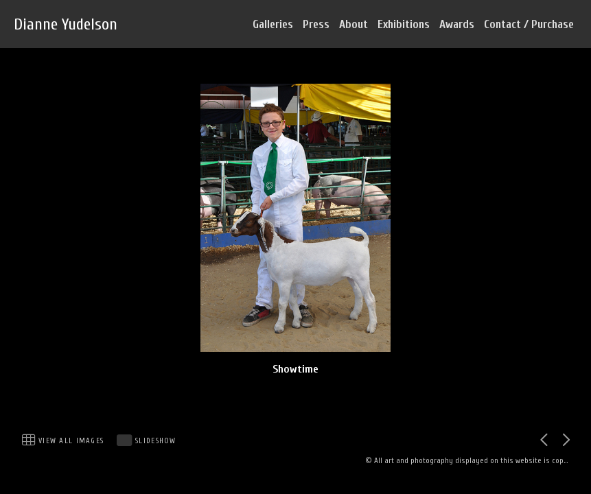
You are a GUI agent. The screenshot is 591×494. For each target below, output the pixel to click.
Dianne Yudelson (65, 24)
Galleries (273, 24)
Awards (456, 24)
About (353, 24)
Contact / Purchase (529, 24)
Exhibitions (404, 24)
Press (316, 24)
